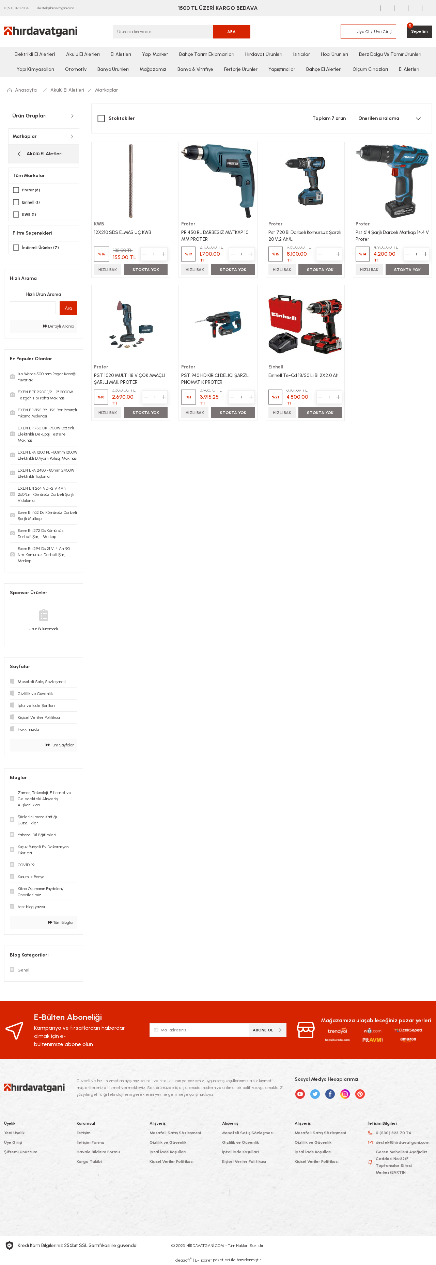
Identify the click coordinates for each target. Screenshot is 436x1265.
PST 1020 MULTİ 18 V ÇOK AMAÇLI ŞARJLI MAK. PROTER (130, 379)
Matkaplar (106, 90)
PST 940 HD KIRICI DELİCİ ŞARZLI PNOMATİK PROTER (216, 379)
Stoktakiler (122, 118)
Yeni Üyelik (14, 1132)
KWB (99, 223)
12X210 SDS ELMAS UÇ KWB (123, 232)
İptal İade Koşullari (168, 1152)
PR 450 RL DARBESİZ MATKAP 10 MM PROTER (216, 235)
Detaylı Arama (58, 326)
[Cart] (419, 32)
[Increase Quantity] (163, 253)
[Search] (181, 31)
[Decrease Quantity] (143, 253)
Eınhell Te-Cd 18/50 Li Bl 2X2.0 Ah (304, 375)
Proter (189, 223)
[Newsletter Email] (218, 1030)
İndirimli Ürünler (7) (41, 247)
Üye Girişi (13, 1142)
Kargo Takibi (89, 1161)
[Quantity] (153, 253)
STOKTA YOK (146, 269)
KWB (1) (29, 214)
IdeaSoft (182, 1260)
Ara (68, 308)
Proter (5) (32, 190)
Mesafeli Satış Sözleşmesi (175, 1132)
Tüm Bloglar (61, 922)
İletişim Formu (90, 1142)
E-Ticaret (203, 1260)
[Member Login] (348, 32)
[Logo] (40, 32)
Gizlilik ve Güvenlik (168, 1142)
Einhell (276, 367)
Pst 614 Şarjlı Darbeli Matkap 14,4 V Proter (391, 235)
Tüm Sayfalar (60, 745)
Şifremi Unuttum (20, 1152)
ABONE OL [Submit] (268, 1030)
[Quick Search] (33, 307)
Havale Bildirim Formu (98, 1152)
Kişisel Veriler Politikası (171, 1161)
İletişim (84, 1132)
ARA (231, 31)
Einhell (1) (31, 202)
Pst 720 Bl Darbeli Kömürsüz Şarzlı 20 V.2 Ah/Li (299, 235)
